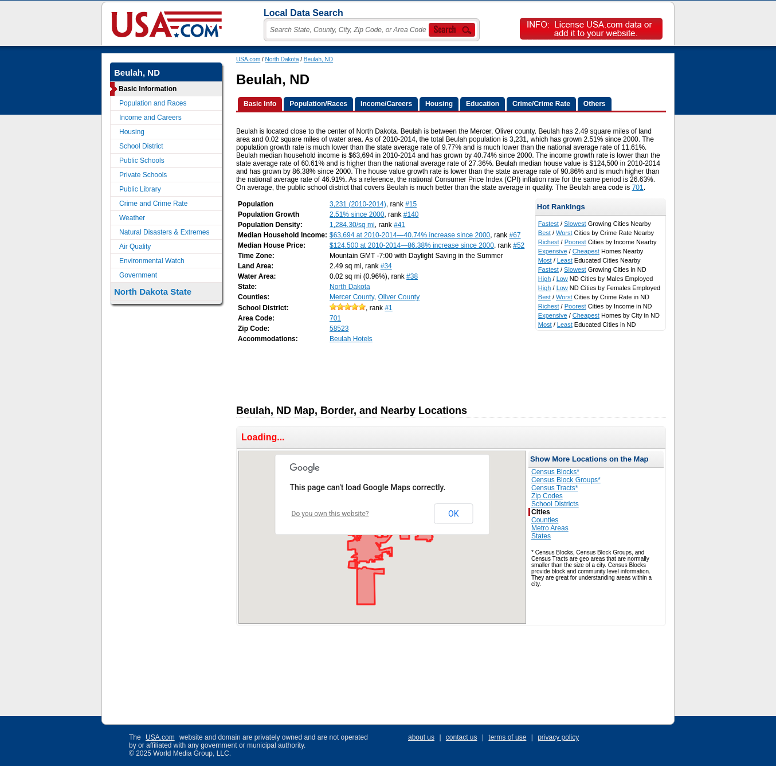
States (541, 536)
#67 (515, 235)
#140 (411, 214)
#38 (412, 276)
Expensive (552, 251)
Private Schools (143, 175)
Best (544, 232)
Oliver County (399, 297)
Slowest (575, 223)
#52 (518, 245)
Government (138, 275)
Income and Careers (150, 118)
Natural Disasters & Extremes (164, 232)
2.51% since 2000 (357, 214)
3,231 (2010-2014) (358, 204)
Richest (548, 242)
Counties (544, 520)
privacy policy (558, 737)
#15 (411, 204)
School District (141, 146)
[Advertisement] (444, 370)
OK (453, 513)
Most (545, 260)
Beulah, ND (318, 59)
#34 (386, 266)
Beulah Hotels (351, 339)
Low (562, 278)
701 (638, 187)
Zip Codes (547, 496)
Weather (132, 218)
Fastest (548, 223)
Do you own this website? (330, 514)
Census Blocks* (555, 472)
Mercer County (352, 297)
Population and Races (152, 103)
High (544, 278)
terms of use (507, 737)
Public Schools (141, 161)
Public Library (140, 189)
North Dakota (282, 59)
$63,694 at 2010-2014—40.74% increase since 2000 (410, 235)
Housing (131, 132)
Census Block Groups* (566, 480)
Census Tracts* (554, 488)
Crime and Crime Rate (153, 204)
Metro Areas (550, 528)
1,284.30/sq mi (352, 225)
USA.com (248, 59)
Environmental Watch (152, 261)
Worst (564, 232)
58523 (339, 329)
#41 (399, 225)
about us (421, 737)
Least (565, 260)
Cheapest (586, 251)
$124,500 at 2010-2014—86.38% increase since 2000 (412, 245)
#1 (388, 308)
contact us (461, 737)
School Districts (555, 504)
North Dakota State (152, 291)
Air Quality (135, 247)
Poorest (575, 242)
